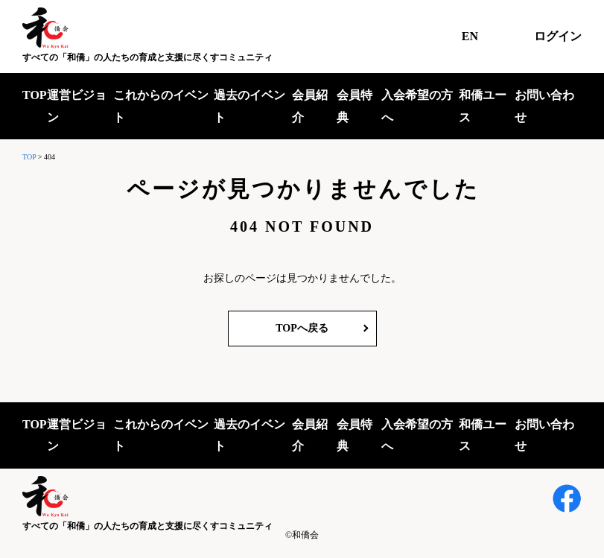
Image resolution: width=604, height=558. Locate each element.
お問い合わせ (544, 106)
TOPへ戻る (302, 328)
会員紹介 (310, 106)
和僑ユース (482, 106)
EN (470, 36)
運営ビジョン (77, 106)
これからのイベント (161, 106)
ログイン (558, 36)
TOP (34, 95)
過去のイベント (249, 106)
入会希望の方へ (417, 106)
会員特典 (354, 106)
